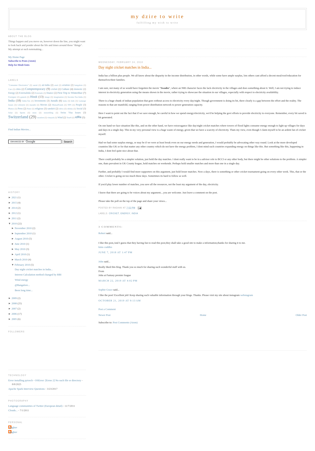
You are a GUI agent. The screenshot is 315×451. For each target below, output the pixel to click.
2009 (14, 298)
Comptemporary (35, 88)
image (47, 97)
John (100, 261)
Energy (125, 213)
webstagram (246, 295)
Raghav (13, 427)
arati (56, 85)
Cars (10, 89)
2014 (14, 207)
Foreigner (12, 97)
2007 (14, 308)
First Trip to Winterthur (69, 92)
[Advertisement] (145, 38)
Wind (60, 117)
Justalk (54, 100)
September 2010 (23, 233)
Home (203, 314)
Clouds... (13, 410)
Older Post (301, 314)
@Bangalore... (22, 285)
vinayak (50, 117)
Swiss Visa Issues (70, 112)
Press (20, 108)
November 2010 (23, 228)
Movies (43, 105)
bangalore (78, 85)
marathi (33, 105)
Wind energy (21, 279)
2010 (14, 223)
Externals (39, 93)
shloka (70, 109)
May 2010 (20, 249)
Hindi (33, 96)
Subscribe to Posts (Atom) (22, 60)
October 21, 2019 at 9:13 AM (119, 300)
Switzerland (18, 116)
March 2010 (21, 259)
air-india (46, 85)
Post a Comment (107, 309)
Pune (29, 109)
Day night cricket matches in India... (125, 67)
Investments (40, 101)
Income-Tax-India (75, 97)
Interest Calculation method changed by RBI (38, 274)
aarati (35, 85)
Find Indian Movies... (19, 129)
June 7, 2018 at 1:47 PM (115, 252)
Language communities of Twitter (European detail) (35, 405)
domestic (78, 89)
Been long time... (24, 290)
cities (18, 89)
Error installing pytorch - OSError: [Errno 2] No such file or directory (44, 380)
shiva (61, 109)
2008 (14, 303)
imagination (59, 97)
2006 (14, 313)
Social (79, 108)
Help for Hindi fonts (19, 64)
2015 (14, 202)
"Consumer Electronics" (18, 85)
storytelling (48, 113)
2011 (14, 218)
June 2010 (20, 243)
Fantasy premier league (118, 275)
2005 (14, 319)
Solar (10, 113)
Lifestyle (21, 105)
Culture (65, 88)
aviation (66, 85)
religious (39, 108)
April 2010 (21, 254)
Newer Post (104, 314)
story (34, 113)
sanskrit (51, 108)
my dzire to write (157, 16)
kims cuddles (105, 247)
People (79, 105)
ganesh (23, 97)
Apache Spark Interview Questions (26, 388)
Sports (22, 113)
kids (73, 101)
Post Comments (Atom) (125, 322)
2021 (14, 197)
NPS (69, 105)
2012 (14, 213)
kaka (65, 101)
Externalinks (25, 93)
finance (50, 93)
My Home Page (16, 57)
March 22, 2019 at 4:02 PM (117, 280)
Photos (11, 109)
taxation (40, 117)
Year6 (68, 117)
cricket (114, 213)
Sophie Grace (105, 289)
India (135, 213)
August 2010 (22, 238)
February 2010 (23, 264)
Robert (101, 233)
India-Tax (26, 101)
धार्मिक (78, 117)
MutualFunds (57, 105)
